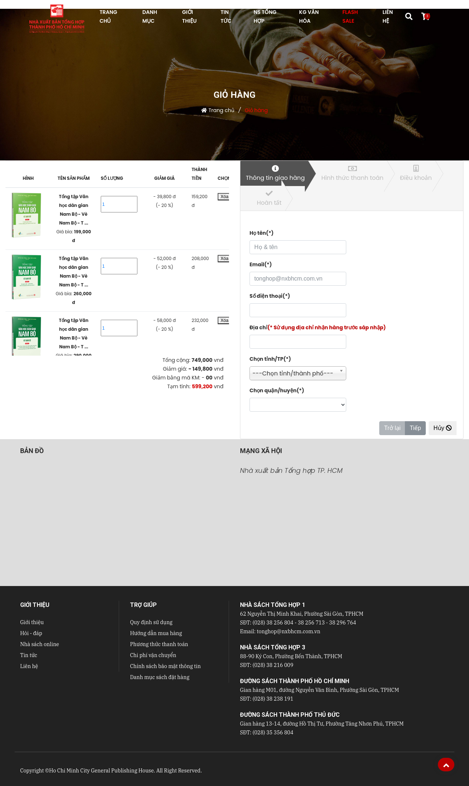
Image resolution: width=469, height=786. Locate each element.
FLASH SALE (350, 16)
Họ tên (262, 233)
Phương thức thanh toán (159, 644)
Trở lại (392, 428)
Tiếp (415, 428)
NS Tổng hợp (265, 16)
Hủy (442, 428)
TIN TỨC (226, 16)
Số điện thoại (270, 296)
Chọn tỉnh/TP (270, 359)
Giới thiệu (32, 622)
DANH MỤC (149, 16)
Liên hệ (29, 666)
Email (261, 264)
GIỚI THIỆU (189, 16)
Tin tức (28, 655)
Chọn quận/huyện (277, 390)
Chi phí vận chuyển (153, 655)
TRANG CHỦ (108, 16)
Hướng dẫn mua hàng (156, 633)
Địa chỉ (318, 327)
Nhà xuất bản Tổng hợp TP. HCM (291, 470)
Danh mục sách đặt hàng (159, 677)
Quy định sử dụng (151, 622)
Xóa (224, 196)
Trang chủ (221, 110)
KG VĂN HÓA (309, 16)
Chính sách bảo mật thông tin (165, 666)
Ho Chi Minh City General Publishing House (101, 770)
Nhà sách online (39, 644)
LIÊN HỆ (388, 16)
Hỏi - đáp (31, 633)
